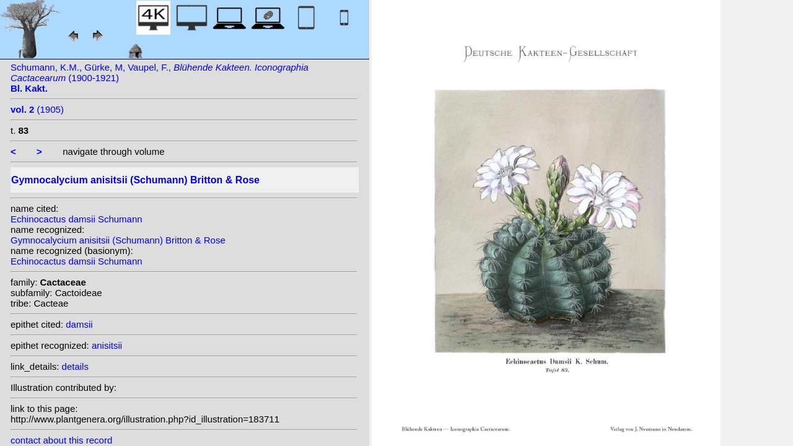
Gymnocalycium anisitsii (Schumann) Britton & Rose (118, 240)
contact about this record (61, 440)
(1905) (37, 109)
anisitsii (107, 345)
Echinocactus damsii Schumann (76, 219)
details (75, 366)
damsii (79, 324)
